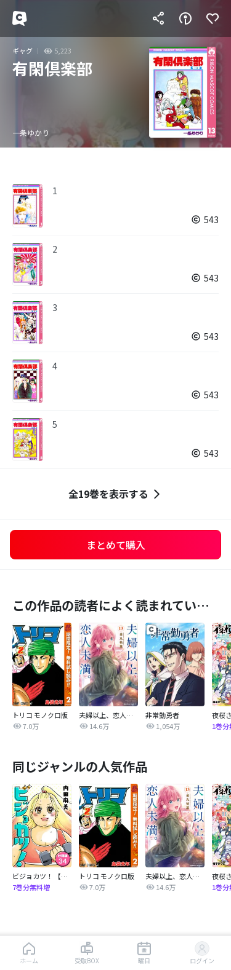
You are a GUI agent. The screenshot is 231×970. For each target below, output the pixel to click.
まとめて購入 (115, 544)
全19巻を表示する (115, 494)
